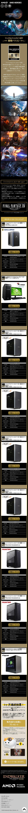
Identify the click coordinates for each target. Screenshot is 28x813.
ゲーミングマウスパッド (7, 732)
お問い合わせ (6, 796)
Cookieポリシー (6, 801)
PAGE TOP (24, 809)
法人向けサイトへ (7, 805)
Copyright (5, 798)
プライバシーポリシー (8, 799)
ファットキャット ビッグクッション (17, 731)
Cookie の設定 (6, 806)
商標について (6, 803)
